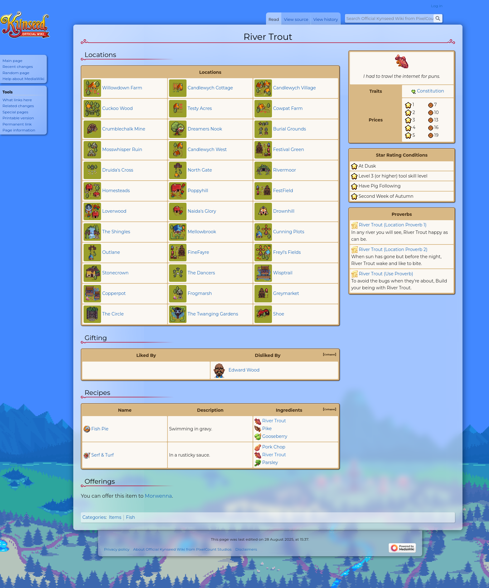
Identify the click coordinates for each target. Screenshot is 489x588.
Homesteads (116, 190)
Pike (267, 428)
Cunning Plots (288, 232)
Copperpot (114, 293)
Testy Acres (200, 108)
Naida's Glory (202, 211)
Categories (94, 517)
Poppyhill (198, 190)
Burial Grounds (289, 129)
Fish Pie (100, 429)
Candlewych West (207, 149)
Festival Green (288, 149)
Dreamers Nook (205, 129)
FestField (283, 190)
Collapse (329, 354)
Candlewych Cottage (210, 88)
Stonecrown (115, 273)
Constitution (430, 91)
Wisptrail (283, 273)
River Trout (274, 421)
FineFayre (198, 252)
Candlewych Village (294, 88)
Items (115, 517)
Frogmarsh (200, 293)
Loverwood (114, 211)
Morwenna (158, 496)
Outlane (111, 252)
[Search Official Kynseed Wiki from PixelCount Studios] (394, 18)
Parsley (270, 462)
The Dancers (201, 273)
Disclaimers (246, 549)
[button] (329, 354)
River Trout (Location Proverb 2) (393, 249)
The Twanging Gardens (213, 314)
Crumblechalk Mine (123, 129)
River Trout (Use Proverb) (386, 274)
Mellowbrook (202, 232)
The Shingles (116, 232)
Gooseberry (274, 436)
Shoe (278, 314)
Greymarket (286, 293)
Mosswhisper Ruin (122, 149)
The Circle (113, 314)
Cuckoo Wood (117, 108)
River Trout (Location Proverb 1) (393, 225)
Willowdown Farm (122, 88)
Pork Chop (273, 447)
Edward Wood (244, 369)
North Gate (200, 170)
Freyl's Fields (287, 252)
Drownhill (283, 211)
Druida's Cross (117, 170)
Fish (130, 517)
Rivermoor (284, 170)
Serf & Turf (102, 455)
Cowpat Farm (288, 108)
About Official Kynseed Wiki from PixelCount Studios (182, 549)
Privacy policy (116, 549)
